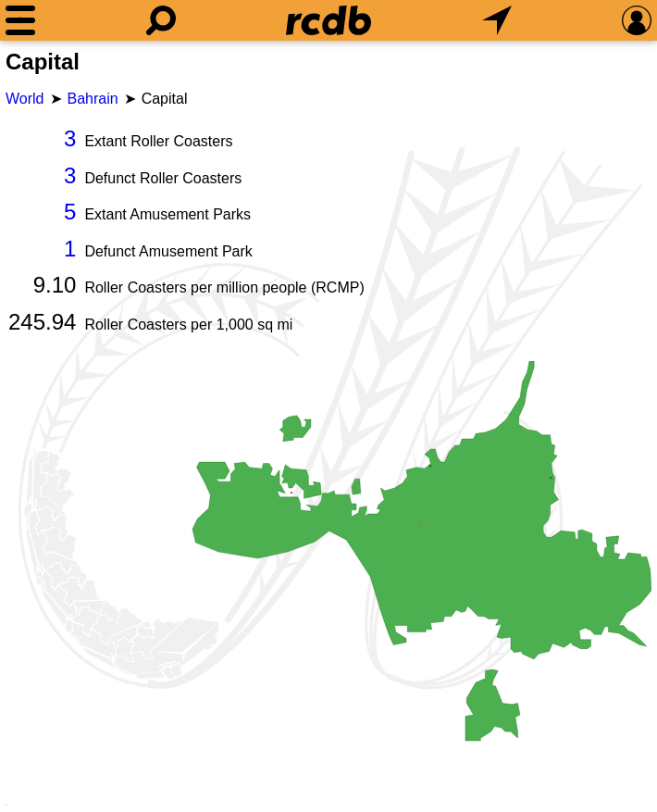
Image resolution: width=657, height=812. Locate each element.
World (25, 98)
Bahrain (93, 98)
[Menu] (20, 20)
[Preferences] (636, 20)
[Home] (328, 20)
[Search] (161, 20)
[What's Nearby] (497, 20)
